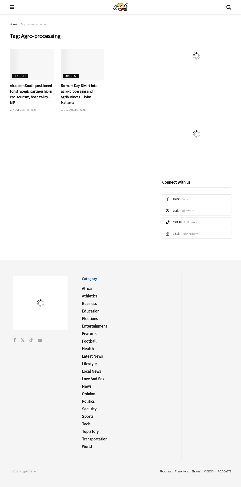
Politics (88, 401)
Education (90, 311)
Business (70, 76)
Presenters (181, 471)
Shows (196, 471)
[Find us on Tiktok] (31, 340)
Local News (91, 371)
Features (20, 76)
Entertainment (94, 326)
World (87, 446)
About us (165, 471)
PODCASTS (224, 471)
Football (89, 341)
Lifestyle (89, 363)
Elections (90, 318)
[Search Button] (228, 7)
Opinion (88, 393)
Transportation (94, 439)
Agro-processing (37, 24)
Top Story (90, 431)
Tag (22, 24)
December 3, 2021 (73, 109)
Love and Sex (93, 378)
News (86, 386)
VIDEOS (208, 471)
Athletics (89, 296)
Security (89, 409)
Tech (86, 424)
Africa (87, 288)
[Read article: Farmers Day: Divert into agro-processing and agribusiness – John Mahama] (82, 65)
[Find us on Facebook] (14, 340)
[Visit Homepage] (120, 7)
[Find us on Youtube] (40, 340)
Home (13, 24)
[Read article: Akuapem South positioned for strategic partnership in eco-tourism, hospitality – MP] (32, 65)
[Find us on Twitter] (22, 340)
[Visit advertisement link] (196, 55)
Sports (87, 416)
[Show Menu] (12, 7)
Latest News (92, 356)
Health (88, 348)
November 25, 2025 (23, 109)
